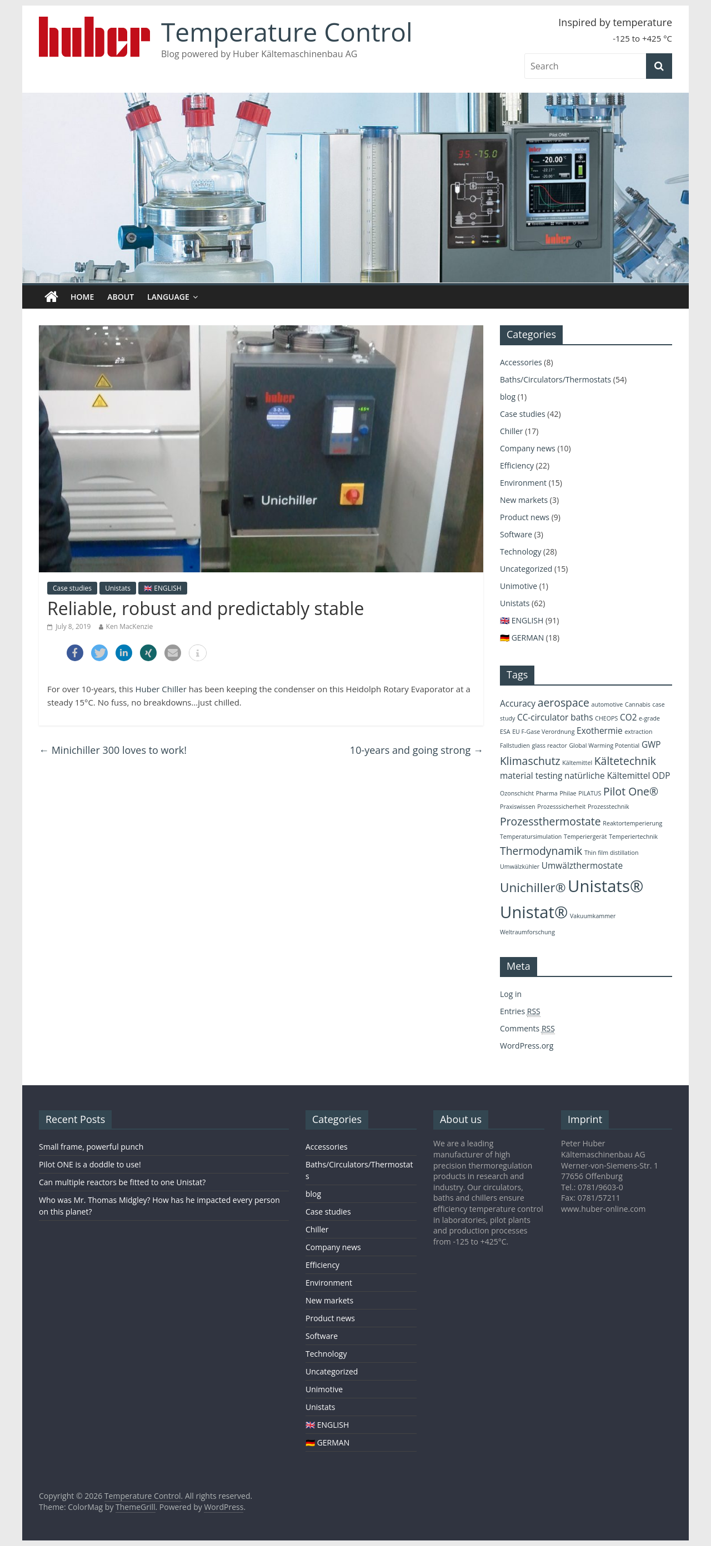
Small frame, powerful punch (91, 1146)
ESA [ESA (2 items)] (505, 732)
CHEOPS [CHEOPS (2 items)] (606, 718)
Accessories (521, 362)
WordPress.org (526, 1045)
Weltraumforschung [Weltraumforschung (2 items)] (527, 932)
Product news (524, 517)
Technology (520, 551)
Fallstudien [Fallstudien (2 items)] (515, 745)
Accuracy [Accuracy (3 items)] (517, 703)
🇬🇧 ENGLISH (163, 588)
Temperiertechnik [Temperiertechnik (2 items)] (633, 836)
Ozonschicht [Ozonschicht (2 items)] (517, 793)
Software (516, 534)
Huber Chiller (160, 688)
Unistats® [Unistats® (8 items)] (605, 886)
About (120, 296)
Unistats (118, 588)
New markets (524, 500)
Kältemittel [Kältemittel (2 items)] (577, 763)
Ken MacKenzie (129, 626)
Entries (520, 1011)
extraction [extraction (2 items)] (638, 732)
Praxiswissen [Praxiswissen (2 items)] (517, 806)
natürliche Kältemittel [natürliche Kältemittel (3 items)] (607, 776)
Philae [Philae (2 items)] (567, 793)
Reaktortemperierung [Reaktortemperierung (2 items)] (632, 823)
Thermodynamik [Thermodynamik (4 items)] (541, 850)
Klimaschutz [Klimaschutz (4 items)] (530, 760)
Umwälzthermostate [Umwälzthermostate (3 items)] (582, 866)
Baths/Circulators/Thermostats (555, 379)
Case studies (72, 588)
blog (507, 396)
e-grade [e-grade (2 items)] (649, 718)
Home (82, 296)
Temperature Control (287, 31)
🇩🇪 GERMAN (522, 637)
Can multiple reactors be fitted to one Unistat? (122, 1182)
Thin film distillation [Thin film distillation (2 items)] (611, 853)
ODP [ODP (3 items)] (661, 776)
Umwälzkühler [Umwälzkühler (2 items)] (519, 866)
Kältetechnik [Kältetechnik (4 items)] (625, 760)
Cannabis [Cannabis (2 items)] (637, 704)
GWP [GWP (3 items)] (651, 745)
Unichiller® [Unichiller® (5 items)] (532, 887)
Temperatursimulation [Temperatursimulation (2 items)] (531, 836)
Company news (527, 448)
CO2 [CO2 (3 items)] (628, 717)
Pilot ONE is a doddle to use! (90, 1164)
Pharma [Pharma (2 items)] (547, 793)
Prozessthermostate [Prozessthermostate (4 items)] (550, 821)
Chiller (511, 431)
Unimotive (518, 586)
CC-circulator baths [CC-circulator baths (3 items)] (555, 717)
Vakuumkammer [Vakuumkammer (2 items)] (592, 916)
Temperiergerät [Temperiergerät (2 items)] (585, 836)
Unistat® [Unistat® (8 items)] (534, 912)
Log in (511, 994)
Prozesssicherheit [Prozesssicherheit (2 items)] (561, 806)
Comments (527, 1028)
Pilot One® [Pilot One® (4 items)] (630, 791)
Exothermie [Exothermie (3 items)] (600, 731)
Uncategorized (526, 568)
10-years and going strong (416, 750)
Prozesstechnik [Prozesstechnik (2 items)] (608, 806)
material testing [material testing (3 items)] (531, 776)
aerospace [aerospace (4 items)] (563, 702)
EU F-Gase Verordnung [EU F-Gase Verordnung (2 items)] (543, 732)
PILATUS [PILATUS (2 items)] (589, 793)
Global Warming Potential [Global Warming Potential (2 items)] (604, 745)
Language (168, 296)
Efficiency (517, 465)
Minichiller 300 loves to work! (113, 750)
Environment (523, 482)
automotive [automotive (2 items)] (607, 704)
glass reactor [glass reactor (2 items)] (549, 745)
